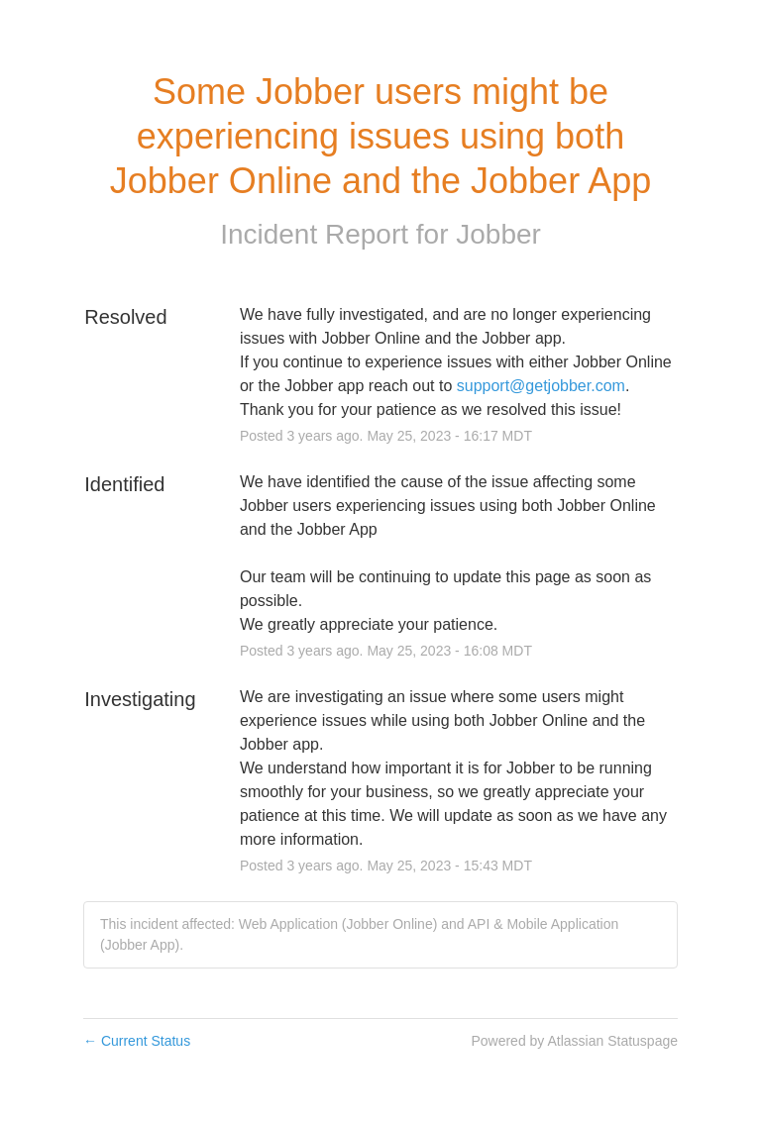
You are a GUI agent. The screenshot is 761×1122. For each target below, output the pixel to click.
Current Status (136, 1041)
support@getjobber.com (541, 385)
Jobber (498, 234)
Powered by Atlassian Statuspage (574, 1041)
